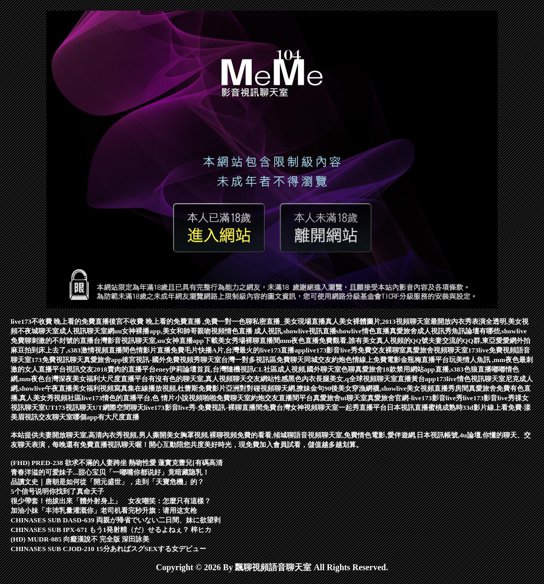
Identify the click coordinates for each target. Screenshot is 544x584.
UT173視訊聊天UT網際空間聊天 (94, 407)
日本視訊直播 (407, 407)
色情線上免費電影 (373, 360)
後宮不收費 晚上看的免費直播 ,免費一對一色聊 (180, 321)
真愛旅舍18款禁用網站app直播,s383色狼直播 (423, 369)
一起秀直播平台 (362, 407)
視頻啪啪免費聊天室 (220, 398)
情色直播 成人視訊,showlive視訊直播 (280, 331)
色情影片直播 (150, 350)
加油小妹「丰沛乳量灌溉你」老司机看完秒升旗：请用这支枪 (104, 510)
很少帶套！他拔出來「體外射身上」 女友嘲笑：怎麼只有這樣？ (111, 501)
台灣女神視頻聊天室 (307, 407)
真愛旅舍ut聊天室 (340, 398)
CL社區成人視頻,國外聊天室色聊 (304, 369)
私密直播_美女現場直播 (288, 321)
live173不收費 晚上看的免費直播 (60, 321)
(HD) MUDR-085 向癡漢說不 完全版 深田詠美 (80, 539)
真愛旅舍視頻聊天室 (437, 350)
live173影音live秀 (331, 350)
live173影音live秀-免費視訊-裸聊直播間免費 (210, 407)
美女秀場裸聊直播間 (249, 341)
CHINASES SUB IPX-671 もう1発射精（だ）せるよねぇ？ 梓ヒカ (111, 530)
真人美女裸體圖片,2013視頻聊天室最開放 (388, 321)
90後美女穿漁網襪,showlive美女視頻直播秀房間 (396, 388)
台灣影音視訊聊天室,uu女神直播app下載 (156, 341)
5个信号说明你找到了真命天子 (57, 491)
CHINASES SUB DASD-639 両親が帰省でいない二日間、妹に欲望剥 (115, 520)
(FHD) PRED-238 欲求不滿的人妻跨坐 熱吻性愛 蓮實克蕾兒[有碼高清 (117, 463)
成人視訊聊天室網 (86, 331)
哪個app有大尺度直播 (106, 417)
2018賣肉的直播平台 (125, 369)
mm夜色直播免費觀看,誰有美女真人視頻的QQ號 (354, 341)
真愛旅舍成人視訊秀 (420, 331)
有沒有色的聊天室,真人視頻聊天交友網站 (211, 379)
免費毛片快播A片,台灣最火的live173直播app (238, 350)
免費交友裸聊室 (382, 350)
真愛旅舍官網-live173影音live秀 (415, 398)
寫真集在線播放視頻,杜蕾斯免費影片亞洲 (177, 388)
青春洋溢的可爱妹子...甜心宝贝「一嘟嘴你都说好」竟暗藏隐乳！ (110, 472)
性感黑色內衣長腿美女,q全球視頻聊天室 (335, 379)
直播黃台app (416, 379)
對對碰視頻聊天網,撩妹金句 (282, 388)
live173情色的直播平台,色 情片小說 (135, 398)
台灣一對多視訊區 (248, 360)
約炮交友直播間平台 (282, 398)
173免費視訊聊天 (57, 360)
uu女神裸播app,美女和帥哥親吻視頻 (169, 331)
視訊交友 (80, 369)
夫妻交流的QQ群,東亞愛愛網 (472, 341)
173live (478, 350)
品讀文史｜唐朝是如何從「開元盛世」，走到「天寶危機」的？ (107, 482)
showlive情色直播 (362, 331)
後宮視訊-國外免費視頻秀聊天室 (171, 360)
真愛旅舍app (102, 360)
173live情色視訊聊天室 (470, 379)
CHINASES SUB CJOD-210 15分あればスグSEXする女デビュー (108, 549)
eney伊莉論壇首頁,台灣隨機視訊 (205, 369)
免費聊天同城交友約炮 (310, 360)
